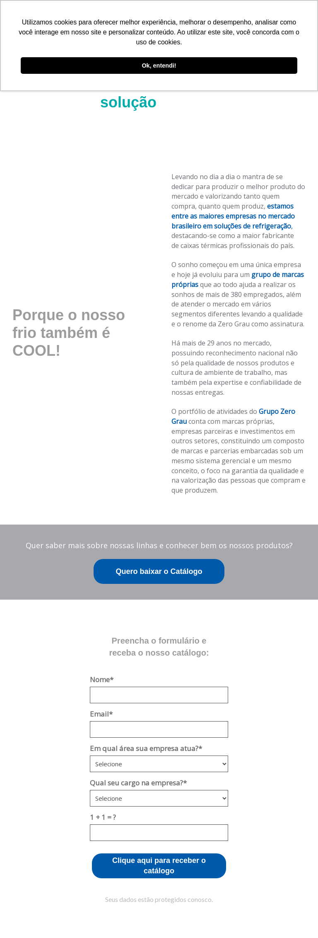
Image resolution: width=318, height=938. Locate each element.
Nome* (101, 679)
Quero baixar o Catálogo (159, 571)
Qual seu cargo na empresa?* (138, 782)
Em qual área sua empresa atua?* (146, 748)
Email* (101, 714)
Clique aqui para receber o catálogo (159, 865)
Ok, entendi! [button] (159, 65)
